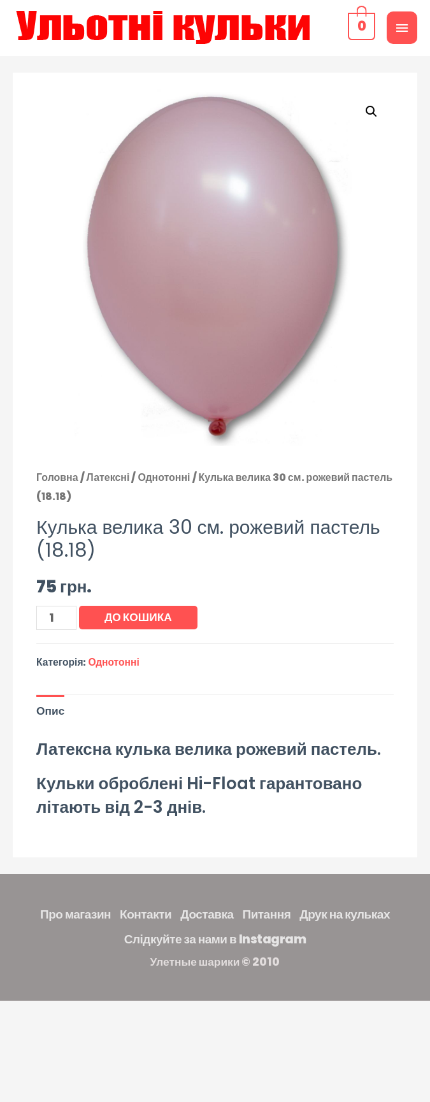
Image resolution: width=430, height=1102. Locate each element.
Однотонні (164, 477)
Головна (57, 477)
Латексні (108, 477)
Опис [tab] (50, 711)
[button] (371, 111)
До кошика (138, 617)
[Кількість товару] (56, 618)
